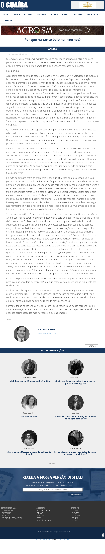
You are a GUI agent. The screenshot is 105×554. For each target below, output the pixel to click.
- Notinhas (75, 515)
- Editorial (75, 510)
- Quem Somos (7, 510)
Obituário (78, 14)
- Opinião (74, 518)
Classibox (7, 20)
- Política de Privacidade (11, 518)
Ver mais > (52, 464)
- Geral (39, 518)
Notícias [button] (29, 14)
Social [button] (66, 14)
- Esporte (40, 515)
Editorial (42, 14)
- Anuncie (5, 515)
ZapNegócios (93, 14)
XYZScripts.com (64, 539)
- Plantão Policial (44, 520)
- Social (74, 520)
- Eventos (75, 513)
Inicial (6, 14)
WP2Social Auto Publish (43, 539)
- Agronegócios (43, 510)
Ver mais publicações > (47, 333)
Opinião (54, 14)
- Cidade (39, 513)
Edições (16, 14)
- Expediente (6, 513)
